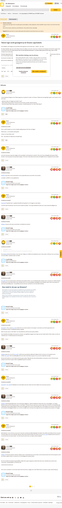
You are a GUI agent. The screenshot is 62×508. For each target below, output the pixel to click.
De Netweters (10, 3)
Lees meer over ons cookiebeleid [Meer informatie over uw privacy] (23, 67)
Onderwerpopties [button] (12, 19)
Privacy (29, 502)
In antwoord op (5, 126)
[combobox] (25, 9)
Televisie (9, 13)
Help (57, 3)
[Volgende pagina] (33, 486)
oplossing (21, 184)
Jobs (7, 502)
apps (5, 71)
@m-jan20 (3, 280)
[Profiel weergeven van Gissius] (7, 34)
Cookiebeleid (45, 502)
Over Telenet (2, 502)
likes (12, 184)
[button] (59, 34)
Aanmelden (49, 3)
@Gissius (3, 175)
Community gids (23, 6)
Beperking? (50, 502)
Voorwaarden (10, 502)
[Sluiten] (47, 53)
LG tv (8, 71)
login (11, 71)
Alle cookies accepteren (39, 71)
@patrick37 (3, 203)
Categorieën (8, 6)
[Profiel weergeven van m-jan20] (7, 90)
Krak (12, 181)
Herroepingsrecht (23, 502)
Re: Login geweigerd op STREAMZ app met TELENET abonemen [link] (32, 13)
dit (26, 254)
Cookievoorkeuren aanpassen (36, 502)
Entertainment (15, 13)
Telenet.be (3, 0)
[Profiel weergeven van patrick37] (8, 215)
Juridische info (17, 502)
